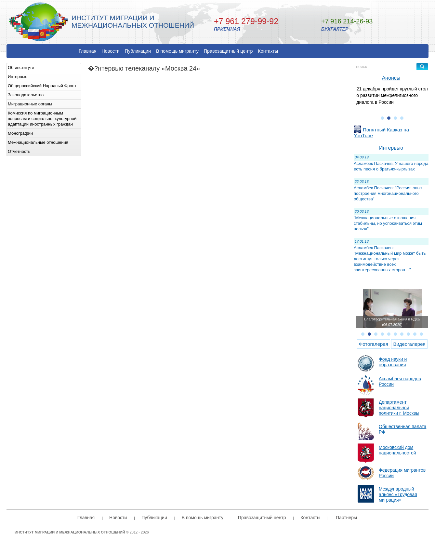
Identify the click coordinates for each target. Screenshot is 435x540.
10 (421, 334)
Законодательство (26, 94)
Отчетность (19, 151)
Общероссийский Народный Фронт (42, 85)
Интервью (17, 76)
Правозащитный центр (228, 51)
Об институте (21, 67)
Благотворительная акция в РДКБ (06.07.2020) (392, 322)
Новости (110, 51)
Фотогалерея (373, 344)
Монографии (20, 133)
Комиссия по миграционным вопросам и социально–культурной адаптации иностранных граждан (42, 119)
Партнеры (346, 517)
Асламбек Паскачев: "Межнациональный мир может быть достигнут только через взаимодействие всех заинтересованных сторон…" (390, 258)
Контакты (268, 51)
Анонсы (391, 78)
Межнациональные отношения (38, 142)
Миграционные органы (30, 103)
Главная (87, 51)
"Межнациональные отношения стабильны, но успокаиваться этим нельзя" (388, 223)
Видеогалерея (409, 344)
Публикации (138, 51)
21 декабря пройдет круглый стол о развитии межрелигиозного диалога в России (392, 95)
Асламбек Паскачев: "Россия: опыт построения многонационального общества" (388, 193)
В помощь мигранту (177, 51)
